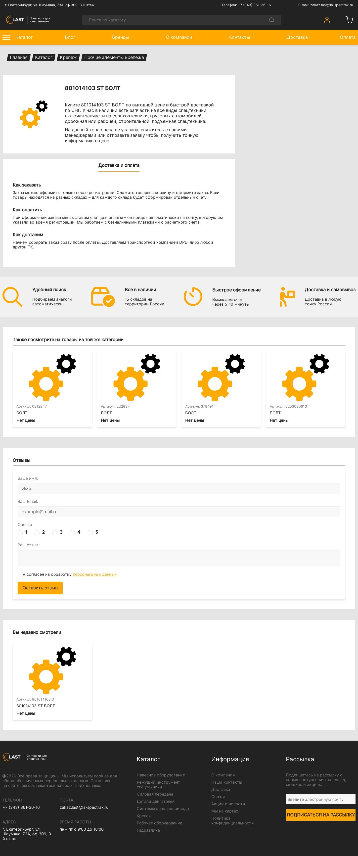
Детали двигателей (156, 801)
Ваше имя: (28, 478)
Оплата (218, 796)
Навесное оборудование (161, 775)
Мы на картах (224, 811)
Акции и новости (228, 804)
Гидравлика (148, 830)
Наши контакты (226, 782)
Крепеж (144, 815)
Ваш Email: (28, 501)
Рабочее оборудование (159, 823)
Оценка (25, 525)
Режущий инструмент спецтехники (158, 784)
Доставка (220, 789)
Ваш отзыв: (29, 545)
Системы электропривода (163, 808)
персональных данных (95, 574)
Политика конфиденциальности (232, 820)
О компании (223, 775)
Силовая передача (155, 794)
